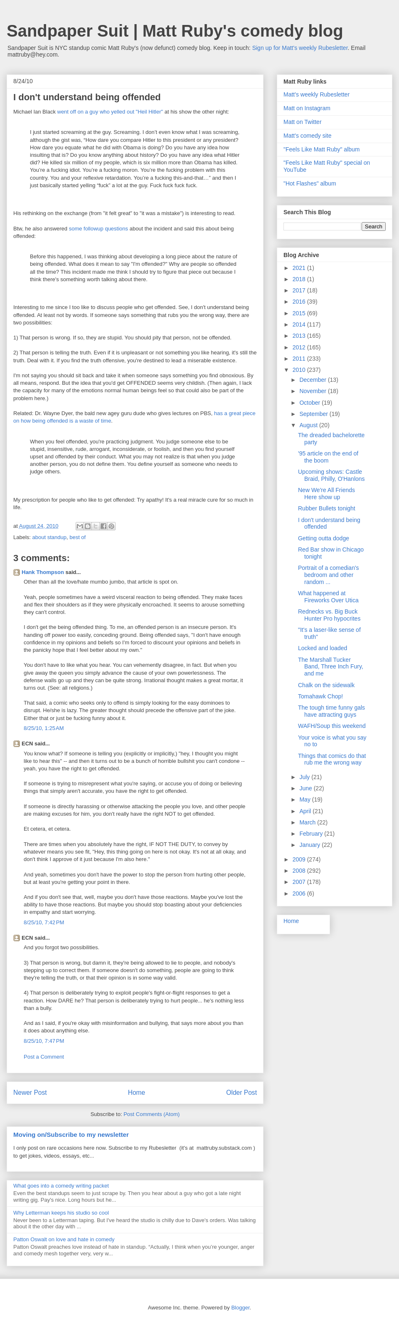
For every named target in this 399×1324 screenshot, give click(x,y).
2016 (300, 301)
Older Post (241, 1092)
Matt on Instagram (306, 108)
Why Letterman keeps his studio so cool (61, 1213)
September (314, 414)
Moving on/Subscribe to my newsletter (71, 1134)
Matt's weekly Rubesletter (316, 94)
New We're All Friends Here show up (326, 493)
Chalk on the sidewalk (326, 685)
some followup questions (98, 228)
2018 (300, 279)
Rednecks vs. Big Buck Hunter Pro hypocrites (329, 615)
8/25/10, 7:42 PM (44, 922)
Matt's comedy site (307, 135)
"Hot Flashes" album (309, 183)
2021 (300, 268)
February (311, 833)
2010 (300, 369)
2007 (300, 882)
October (310, 402)
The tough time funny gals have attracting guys (331, 711)
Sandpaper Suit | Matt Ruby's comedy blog (175, 31)
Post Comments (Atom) (151, 1114)
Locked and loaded (322, 648)
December (313, 379)
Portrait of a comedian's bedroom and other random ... (328, 574)
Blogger (240, 1307)
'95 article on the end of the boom (328, 457)
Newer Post (30, 1092)
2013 (300, 335)
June (306, 788)
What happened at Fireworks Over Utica (328, 597)
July (305, 777)
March (308, 822)
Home (136, 1092)
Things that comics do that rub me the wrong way (332, 759)
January (310, 844)
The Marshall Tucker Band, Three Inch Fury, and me (330, 666)
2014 (300, 324)
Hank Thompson (43, 572)
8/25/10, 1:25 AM (44, 728)
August (309, 425)
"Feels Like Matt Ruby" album (321, 149)
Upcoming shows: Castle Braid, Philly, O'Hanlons (331, 475)
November (313, 391)
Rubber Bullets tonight (326, 508)
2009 (300, 859)
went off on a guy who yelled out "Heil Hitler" (110, 112)
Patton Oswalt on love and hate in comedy (64, 1239)
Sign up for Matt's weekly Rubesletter (300, 48)
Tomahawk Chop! (320, 696)
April (306, 811)
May (305, 799)
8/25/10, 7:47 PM (44, 1041)
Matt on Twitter (302, 122)
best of (77, 537)
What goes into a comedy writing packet (61, 1186)
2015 (300, 313)
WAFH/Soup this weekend (332, 726)
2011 (300, 358)
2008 (300, 870)
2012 (300, 347)
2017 (300, 290)
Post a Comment (44, 1057)
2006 (300, 893)
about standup (49, 537)
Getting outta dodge (323, 538)
